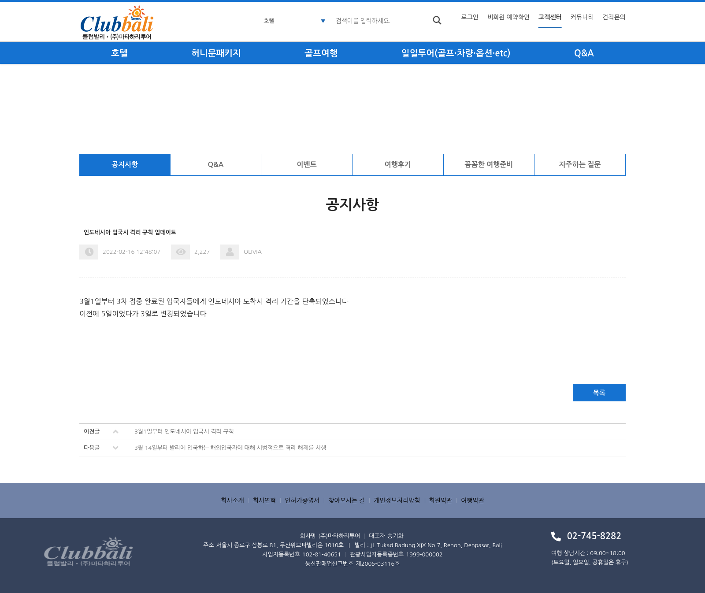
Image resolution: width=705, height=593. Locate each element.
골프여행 (321, 53)
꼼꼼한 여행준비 (489, 164)
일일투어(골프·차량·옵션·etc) (456, 53)
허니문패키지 (216, 53)
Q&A (584, 53)
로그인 (470, 17)
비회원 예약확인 (508, 17)
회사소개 (232, 500)
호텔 (119, 53)
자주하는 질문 (580, 164)
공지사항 (124, 164)
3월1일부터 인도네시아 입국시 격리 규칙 (184, 431)
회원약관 (441, 500)
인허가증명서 (302, 500)
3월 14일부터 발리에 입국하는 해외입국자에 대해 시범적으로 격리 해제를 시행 (230, 448)
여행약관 (472, 500)
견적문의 (614, 17)
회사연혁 (264, 500)
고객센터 (550, 17)
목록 (599, 392)
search (437, 20)
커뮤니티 (582, 17)
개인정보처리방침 (397, 500)
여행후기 (398, 164)
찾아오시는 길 (346, 500)
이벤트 (307, 164)
